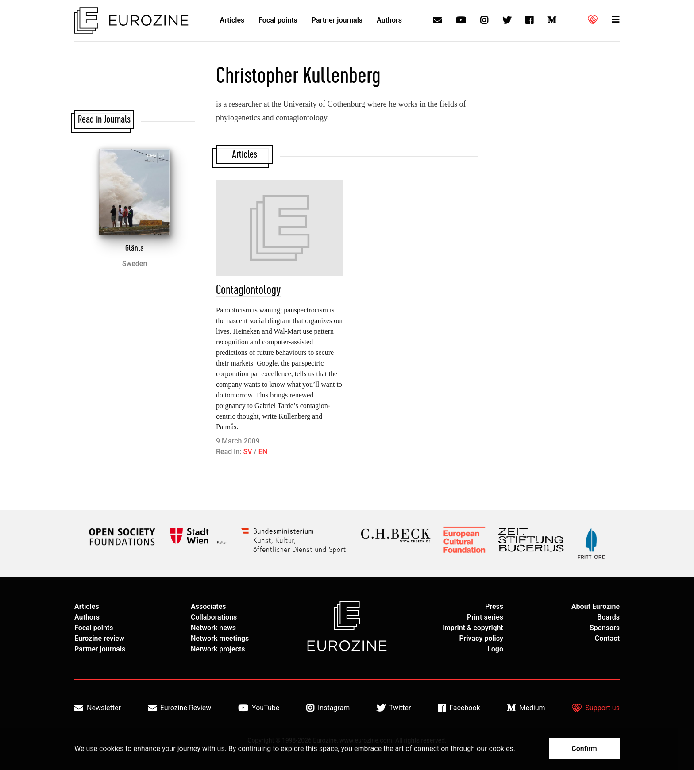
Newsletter (97, 708)
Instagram (328, 708)
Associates (208, 606)
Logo (495, 649)
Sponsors (605, 628)
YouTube (258, 708)
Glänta (134, 248)
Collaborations (214, 617)
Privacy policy (481, 638)
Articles (232, 20)
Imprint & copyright (472, 628)
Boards (608, 617)
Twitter (394, 708)
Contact (607, 638)
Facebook (459, 708)
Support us (596, 708)
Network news (213, 628)
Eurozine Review (180, 708)
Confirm (584, 748)
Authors (389, 20)
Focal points (277, 20)
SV (247, 451)
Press (494, 606)
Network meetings (220, 638)
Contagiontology (248, 290)
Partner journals (337, 20)
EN (262, 451)
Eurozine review (99, 638)
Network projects (218, 649)
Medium (526, 708)
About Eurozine (595, 606)
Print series (485, 617)
